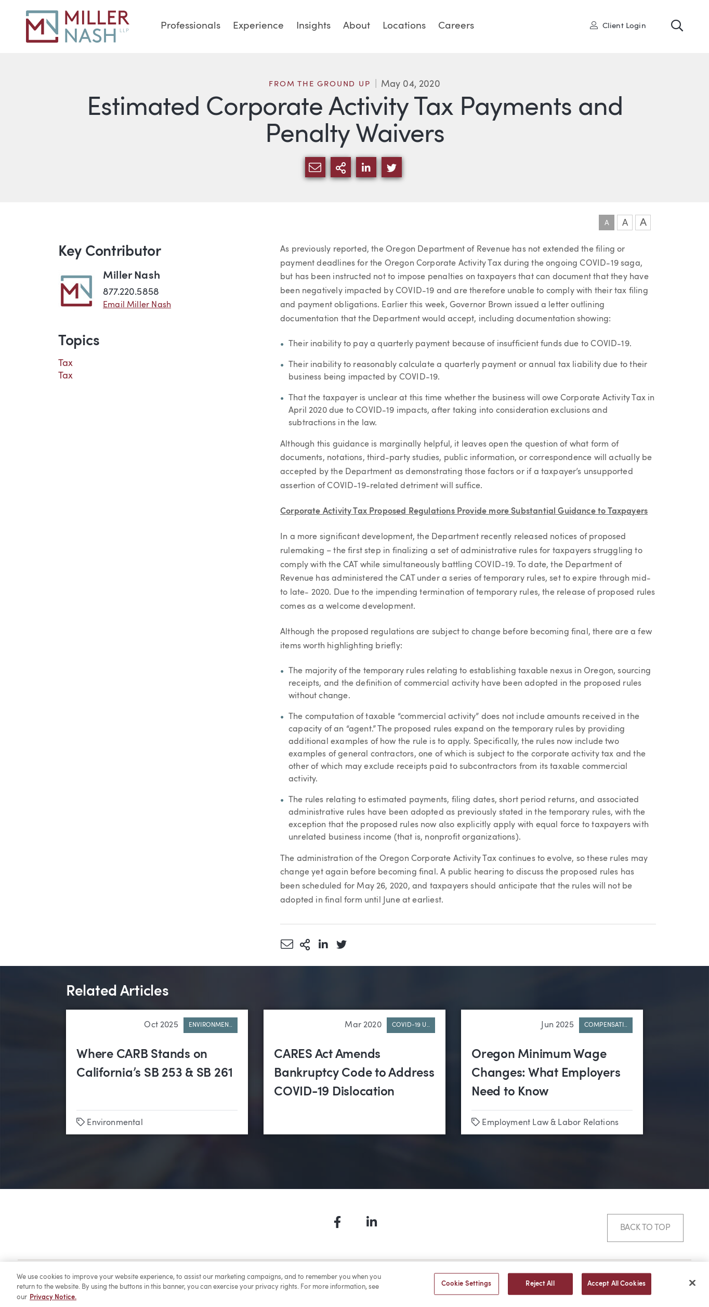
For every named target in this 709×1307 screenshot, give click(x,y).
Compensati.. (605, 1025)
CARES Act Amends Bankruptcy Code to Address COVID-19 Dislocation (354, 1074)
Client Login (618, 25)
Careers (456, 26)
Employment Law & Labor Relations (550, 1123)
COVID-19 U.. (411, 1025)
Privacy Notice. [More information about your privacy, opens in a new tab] (53, 1301)
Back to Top (645, 1228)
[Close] (692, 1286)
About (356, 26)
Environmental (114, 1123)
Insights (313, 26)
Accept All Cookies (616, 1288)
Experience (258, 26)
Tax (65, 363)
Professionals (190, 26)
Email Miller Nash (137, 305)
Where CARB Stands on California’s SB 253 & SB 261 (154, 1064)
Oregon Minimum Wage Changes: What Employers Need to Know (545, 1074)
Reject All (540, 1288)
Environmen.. (210, 1025)
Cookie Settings (466, 1288)
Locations (404, 26)
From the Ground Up (319, 84)
